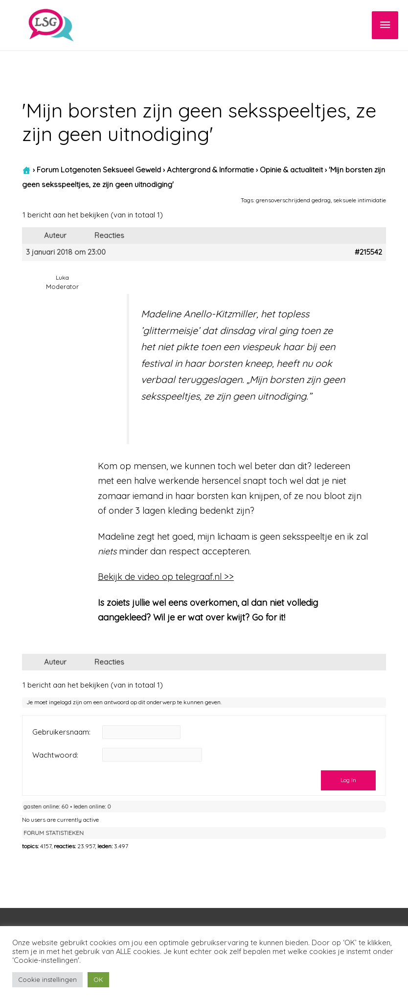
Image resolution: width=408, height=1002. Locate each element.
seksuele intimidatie (359, 200)
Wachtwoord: (55, 755)
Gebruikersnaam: (61, 732)
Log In (348, 780)
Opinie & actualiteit (291, 169)
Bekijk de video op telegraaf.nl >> (166, 576)
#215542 (368, 252)
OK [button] (98, 979)
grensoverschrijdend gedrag (293, 200)
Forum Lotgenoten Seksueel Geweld (99, 169)
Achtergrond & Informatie (210, 169)
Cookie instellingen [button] (47, 979)
